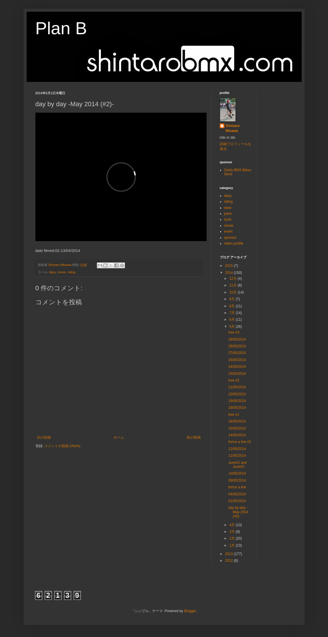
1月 (232, 545)
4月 (232, 525)
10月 (233, 292)
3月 (232, 532)
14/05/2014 (237, 435)
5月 (232, 326)
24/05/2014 (237, 367)
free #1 (233, 415)
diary (52, 272)
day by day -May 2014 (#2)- (238, 512)
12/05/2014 (237, 449)
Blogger (190, 611)
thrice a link (237, 487)
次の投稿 (44, 437)
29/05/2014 (237, 339)
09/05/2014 (237, 480)
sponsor (230, 238)
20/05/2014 (237, 394)
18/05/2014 (237, 408)
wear (228, 208)
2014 (229, 273)
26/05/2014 (237, 360)
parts (228, 214)
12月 (233, 279)
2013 (229, 554)
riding (71, 272)
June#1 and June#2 (237, 465)
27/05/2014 (237, 353)
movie (61, 272)
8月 (232, 306)
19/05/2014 (237, 401)
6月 (232, 319)
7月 (232, 313)
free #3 (233, 332)
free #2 (233, 380)
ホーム (119, 437)
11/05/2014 (237, 456)
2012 (229, 561)
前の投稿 (194, 437)
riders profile (233, 243)
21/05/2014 (237, 387)
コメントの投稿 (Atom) (62, 446)
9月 (232, 299)
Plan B (61, 28)
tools (227, 219)
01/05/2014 (237, 501)
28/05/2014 (237, 346)
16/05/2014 (237, 421)
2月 (232, 538)
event (228, 231)
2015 (229, 266)
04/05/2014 (237, 494)
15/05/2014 (237, 428)
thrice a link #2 (239, 442)
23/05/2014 (237, 374)
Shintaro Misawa (233, 128)
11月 (233, 285)
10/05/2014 (237, 473)
